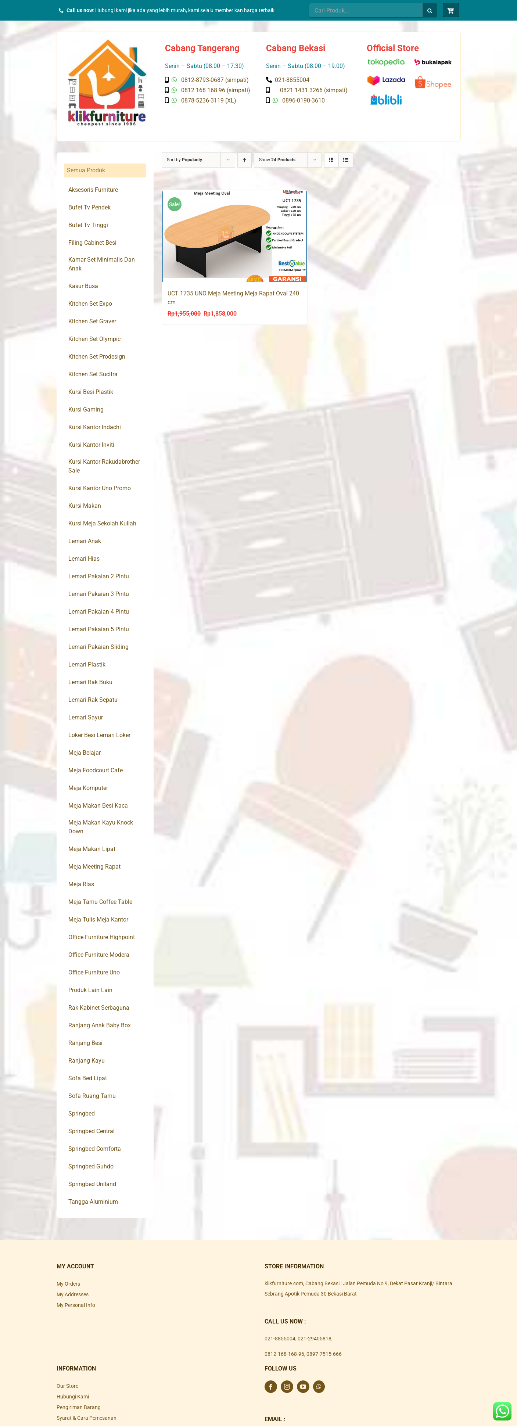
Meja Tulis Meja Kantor (98, 919)
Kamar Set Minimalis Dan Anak (101, 264)
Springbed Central (91, 1131)
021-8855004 (280, 1338)
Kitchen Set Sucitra (93, 374)
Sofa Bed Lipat (87, 1078)
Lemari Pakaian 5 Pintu (98, 629)
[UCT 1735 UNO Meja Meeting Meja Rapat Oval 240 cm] (234, 236)
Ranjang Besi (85, 1042)
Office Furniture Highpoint (101, 937)
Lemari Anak (84, 541)
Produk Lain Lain (90, 990)
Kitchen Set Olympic (94, 338)
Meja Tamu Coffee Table (100, 901)
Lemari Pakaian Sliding (98, 646)
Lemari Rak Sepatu (93, 699)
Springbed (81, 1113)
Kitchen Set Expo (90, 303)
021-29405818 (314, 1338)
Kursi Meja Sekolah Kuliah (102, 523)
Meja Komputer (88, 787)
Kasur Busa (83, 286)
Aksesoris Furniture (93, 189)
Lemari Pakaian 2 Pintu (98, 576)
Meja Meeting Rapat (94, 866)
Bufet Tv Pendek (89, 207)
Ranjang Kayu (86, 1060)
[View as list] (346, 160)
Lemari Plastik (86, 664)
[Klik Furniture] (107, 42)
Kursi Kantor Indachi (94, 427)
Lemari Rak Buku (90, 682)
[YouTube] (303, 1386)
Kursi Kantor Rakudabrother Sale (104, 466)
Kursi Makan (84, 505)
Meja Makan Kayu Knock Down (100, 827)
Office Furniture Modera (98, 954)
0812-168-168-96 (284, 1354)
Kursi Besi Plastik (90, 391)
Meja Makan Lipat (91, 848)
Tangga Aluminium (93, 1201)
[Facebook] (271, 1386)
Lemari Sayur (85, 717)
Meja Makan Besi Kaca (98, 805)
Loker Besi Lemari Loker (99, 735)
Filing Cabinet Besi (92, 242)
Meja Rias (81, 884)
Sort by (184, 159)
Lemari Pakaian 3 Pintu (98, 593)
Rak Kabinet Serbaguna (98, 1007)
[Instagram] (287, 1386)
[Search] (430, 10)
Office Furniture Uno (94, 972)
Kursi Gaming (86, 409)
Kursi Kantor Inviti (91, 444)
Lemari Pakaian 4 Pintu (98, 611)
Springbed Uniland (92, 1184)
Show (277, 159)
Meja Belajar (84, 752)
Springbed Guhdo (91, 1166)
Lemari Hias (84, 558)
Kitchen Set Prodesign (96, 356)
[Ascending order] (244, 160)
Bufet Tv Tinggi (88, 225)
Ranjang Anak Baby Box (99, 1025)
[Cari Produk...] (366, 10)
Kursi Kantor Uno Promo (99, 488)
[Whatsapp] (319, 1386)
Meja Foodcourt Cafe (95, 770)
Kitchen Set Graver (92, 321)
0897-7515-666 (324, 1354)
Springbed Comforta (94, 1148)
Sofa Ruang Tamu (92, 1095)
